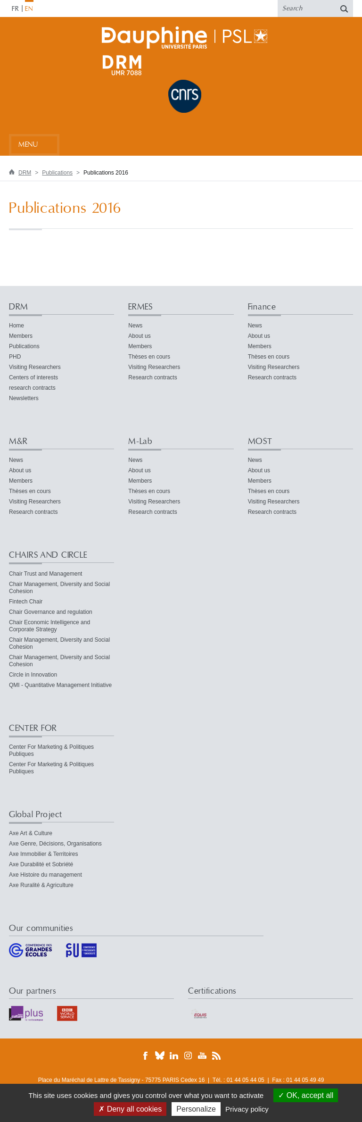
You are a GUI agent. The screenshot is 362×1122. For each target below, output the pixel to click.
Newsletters (24, 398)
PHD (15, 356)
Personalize (196, 1109)
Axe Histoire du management (45, 874)
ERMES (140, 306)
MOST (260, 441)
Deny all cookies (130, 1109)
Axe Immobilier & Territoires (43, 854)
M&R (18, 441)
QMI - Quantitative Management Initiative (60, 685)
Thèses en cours (149, 356)
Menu (28, 144)
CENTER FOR (33, 728)
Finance (262, 306)
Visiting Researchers (35, 367)
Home (16, 325)
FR (15, 9)
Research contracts (152, 377)
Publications (57, 172)
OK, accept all (305, 1095)
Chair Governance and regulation (50, 612)
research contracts (32, 388)
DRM (24, 172)
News (135, 325)
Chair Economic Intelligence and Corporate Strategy (49, 626)
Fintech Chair (25, 601)
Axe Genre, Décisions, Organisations (55, 843)
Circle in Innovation (33, 674)
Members (21, 336)
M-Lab (140, 441)
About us (139, 336)
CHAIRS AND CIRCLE (48, 555)
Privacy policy (247, 1109)
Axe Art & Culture (30, 833)
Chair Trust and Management (45, 573)
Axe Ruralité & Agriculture (41, 885)
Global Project (35, 814)
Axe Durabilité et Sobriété (41, 864)
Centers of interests (33, 377)
